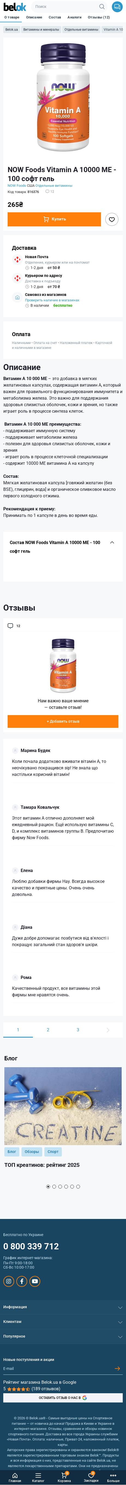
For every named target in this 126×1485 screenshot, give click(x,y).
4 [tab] (66, 1186)
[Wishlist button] (111, 219)
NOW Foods (17, 186)
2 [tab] (54, 1186)
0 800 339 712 (31, 1246)
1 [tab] (48, 1186)
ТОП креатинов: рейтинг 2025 (41, 1165)
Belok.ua (11, 29)
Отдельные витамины (81, 29)
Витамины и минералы (41, 29)
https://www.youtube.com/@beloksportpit (35, 1281)
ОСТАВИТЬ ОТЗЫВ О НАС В (63, 1397)
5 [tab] (72, 1186)
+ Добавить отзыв (63, 721)
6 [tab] (78, 1186)
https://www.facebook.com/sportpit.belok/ (22, 1281)
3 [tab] (60, 1186)
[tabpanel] (63, 1124)
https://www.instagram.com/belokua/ (8, 1281)
